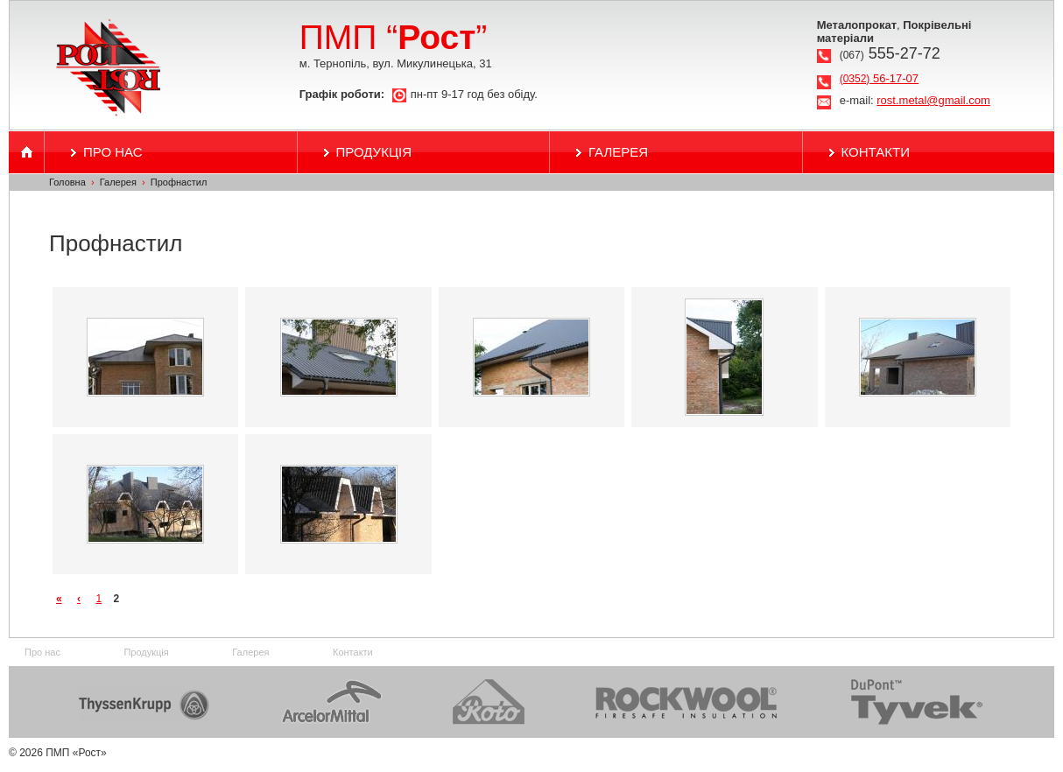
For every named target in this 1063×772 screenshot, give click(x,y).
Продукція (374, 151)
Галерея (618, 151)
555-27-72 (890, 53)
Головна (67, 182)
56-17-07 (879, 78)
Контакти (875, 151)
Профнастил (179, 182)
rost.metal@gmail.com (933, 100)
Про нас (113, 151)
